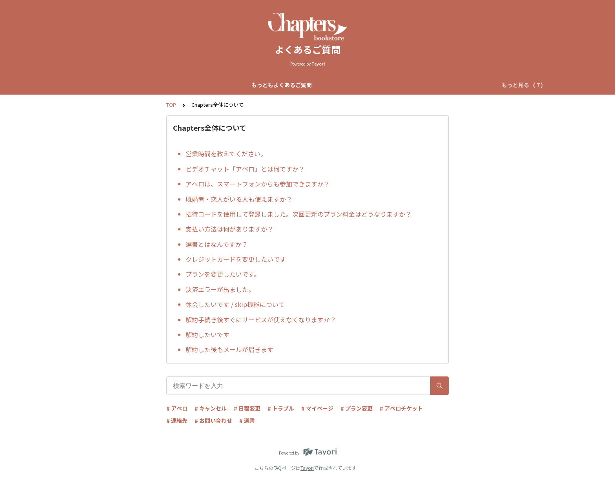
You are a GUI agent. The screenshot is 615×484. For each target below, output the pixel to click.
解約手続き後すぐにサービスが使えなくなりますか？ (261, 319)
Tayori (307, 467)
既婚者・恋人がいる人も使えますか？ (239, 199)
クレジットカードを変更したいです (236, 259)
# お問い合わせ (213, 420)
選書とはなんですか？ (217, 244)
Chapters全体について (204, 85)
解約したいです (207, 334)
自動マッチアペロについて (278, 85)
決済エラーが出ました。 (220, 289)
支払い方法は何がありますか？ (229, 229)
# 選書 (247, 420)
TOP (171, 104)
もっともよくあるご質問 (134, 85)
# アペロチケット (401, 408)
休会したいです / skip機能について (235, 304)
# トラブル (280, 408)
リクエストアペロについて (355, 85)
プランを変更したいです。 (223, 274)
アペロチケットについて (429, 85)
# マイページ (317, 408)
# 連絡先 (176, 420)
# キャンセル (211, 408)
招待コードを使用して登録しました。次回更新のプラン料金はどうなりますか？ (298, 214)
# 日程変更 (247, 408)
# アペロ (176, 408)
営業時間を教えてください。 (226, 153)
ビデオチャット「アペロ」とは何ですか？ (245, 169)
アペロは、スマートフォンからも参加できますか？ (258, 183)
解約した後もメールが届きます (229, 349)
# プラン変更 (356, 408)
